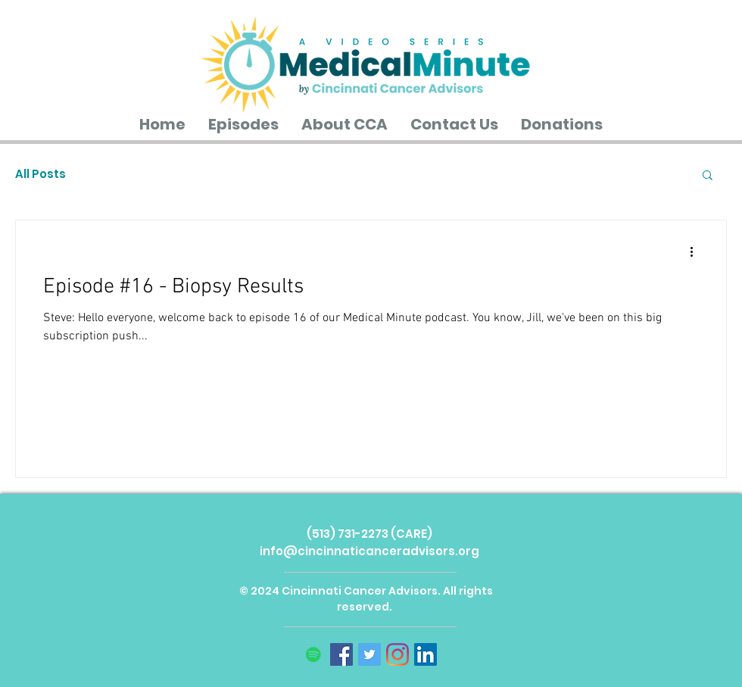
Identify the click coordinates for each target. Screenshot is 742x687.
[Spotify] (313, 654)
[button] (707, 176)
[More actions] (696, 251)
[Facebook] (341, 654)
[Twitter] (369, 654)
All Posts (40, 174)
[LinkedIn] (425, 654)
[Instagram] (397, 654)
